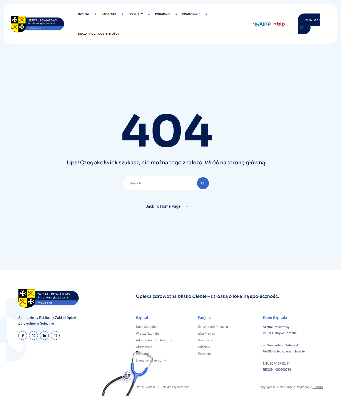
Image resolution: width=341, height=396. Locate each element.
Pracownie (191, 14)
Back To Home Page (163, 206)
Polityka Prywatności (174, 387)
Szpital (83, 14)
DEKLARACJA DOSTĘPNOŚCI (98, 33)
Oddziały (136, 14)
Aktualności (144, 347)
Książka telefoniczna (213, 327)
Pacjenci (109, 14)
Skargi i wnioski (145, 387)
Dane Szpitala (146, 327)
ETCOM (318, 387)
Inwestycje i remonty (151, 360)
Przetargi (142, 354)
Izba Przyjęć (206, 333)
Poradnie (162, 14)
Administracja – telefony (154, 340)
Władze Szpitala (147, 333)
